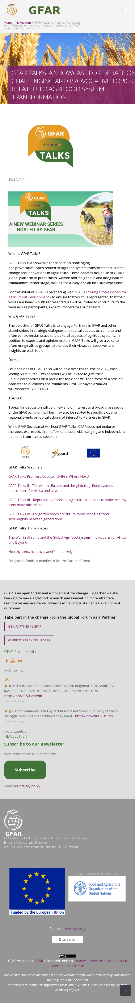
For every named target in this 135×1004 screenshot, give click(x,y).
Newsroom (23, 22)
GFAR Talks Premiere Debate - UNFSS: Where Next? (48, 476)
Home (8, 22)
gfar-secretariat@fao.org (30, 842)
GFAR (39, 960)
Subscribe (25, 770)
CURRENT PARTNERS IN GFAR (29, 640)
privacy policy (29, 786)
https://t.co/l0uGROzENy (94, 716)
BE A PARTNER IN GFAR (24, 626)
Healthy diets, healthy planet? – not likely (40, 551)
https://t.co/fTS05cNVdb (23, 696)
